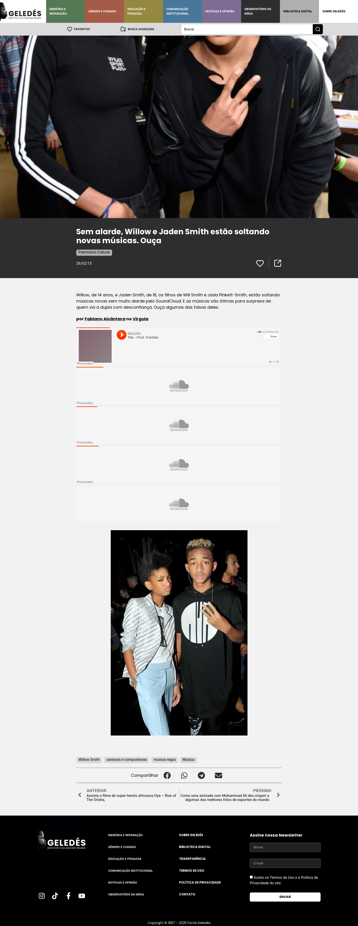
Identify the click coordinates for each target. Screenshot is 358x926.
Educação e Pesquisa (136, 11)
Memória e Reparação (58, 11)
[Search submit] (318, 29)
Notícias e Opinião (219, 11)
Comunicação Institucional (177, 11)
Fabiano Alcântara (105, 319)
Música (188, 759)
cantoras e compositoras (126, 759)
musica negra (165, 759)
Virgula (140, 319)
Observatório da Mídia (258, 11)
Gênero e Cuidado (102, 11)
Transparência (192, 859)
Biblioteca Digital (297, 11)
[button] (167, 775)
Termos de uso (191, 871)
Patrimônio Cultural (94, 252)
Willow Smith (89, 759)
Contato (187, 894)
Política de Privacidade (200, 882)
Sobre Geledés (333, 11)
